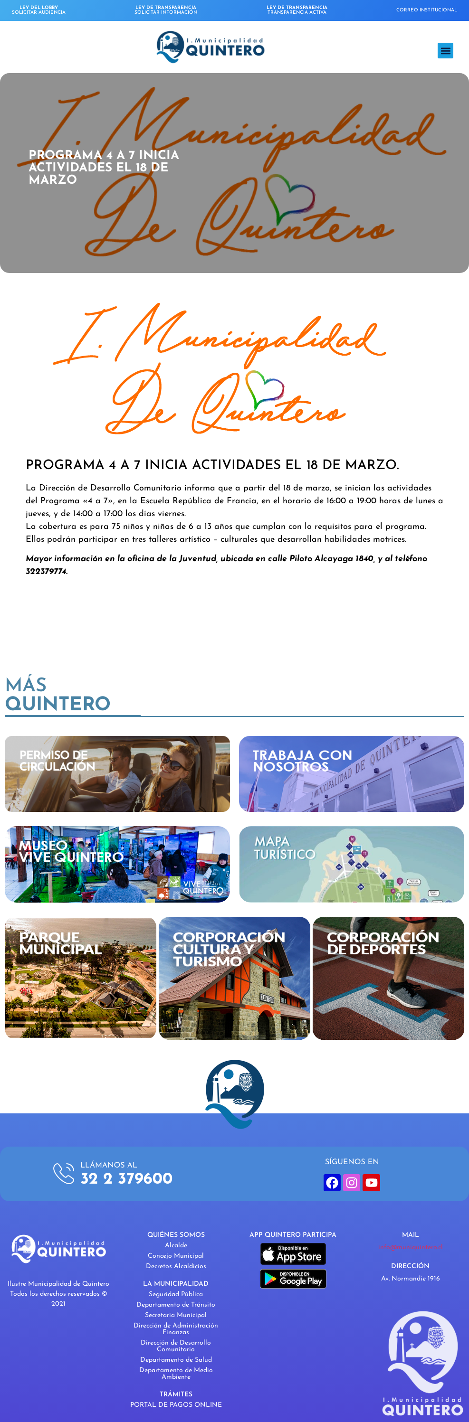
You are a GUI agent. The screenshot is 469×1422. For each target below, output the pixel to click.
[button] (445, 50)
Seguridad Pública (176, 1294)
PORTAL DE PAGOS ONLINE (176, 1405)
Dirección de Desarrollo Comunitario (176, 1346)
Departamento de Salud (176, 1360)
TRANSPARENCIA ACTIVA (297, 10)
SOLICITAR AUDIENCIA (39, 10)
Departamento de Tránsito (175, 1305)
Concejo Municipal (176, 1256)
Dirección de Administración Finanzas (176, 1329)
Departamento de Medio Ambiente (176, 1374)
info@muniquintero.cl (410, 1247)
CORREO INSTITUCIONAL (426, 10)
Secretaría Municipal (176, 1315)
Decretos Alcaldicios (176, 1266)
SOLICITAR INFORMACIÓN (165, 10)
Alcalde (176, 1245)
